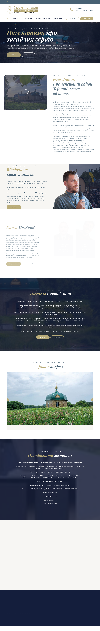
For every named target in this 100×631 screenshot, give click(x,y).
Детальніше (16, 18)
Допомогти (86, 18)
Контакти (72, 18)
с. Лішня (10, 2)
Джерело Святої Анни (42, 18)
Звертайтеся (14, 207)
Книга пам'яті (27, 18)
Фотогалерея (57, 18)
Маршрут (43, 337)
